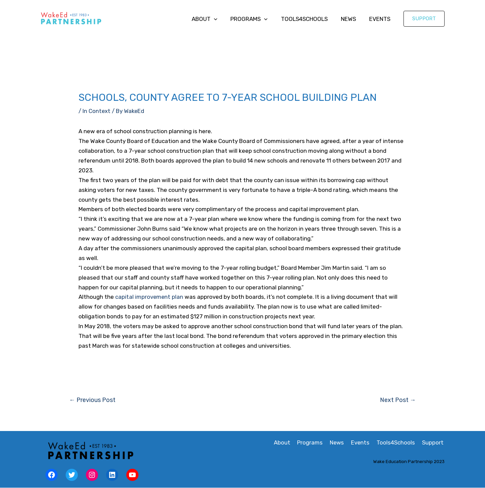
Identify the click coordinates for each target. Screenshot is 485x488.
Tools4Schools (308, 19)
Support (434, 442)
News (350, 19)
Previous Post (92, 400)
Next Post (398, 400)
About (212, 19)
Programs (254, 19)
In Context (97, 111)
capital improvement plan (149, 296)
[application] (221, 19)
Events (380, 19)
